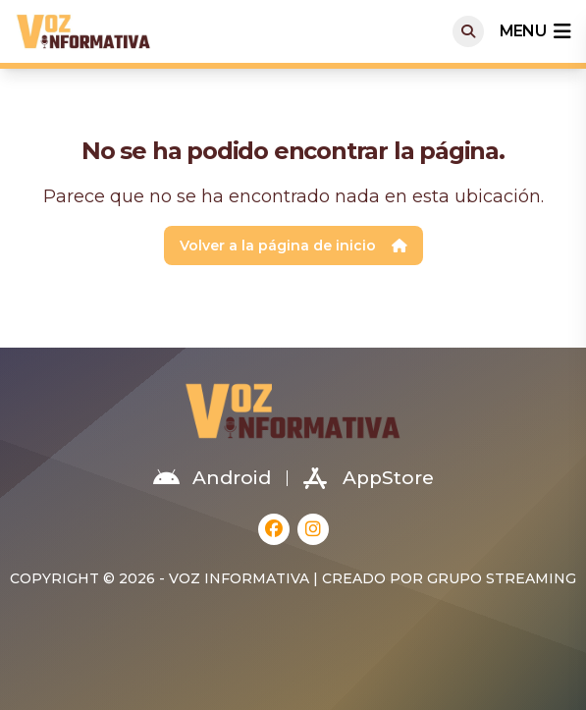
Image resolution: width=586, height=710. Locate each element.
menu (535, 31)
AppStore (368, 478)
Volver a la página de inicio (293, 245)
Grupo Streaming (501, 578)
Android (212, 478)
